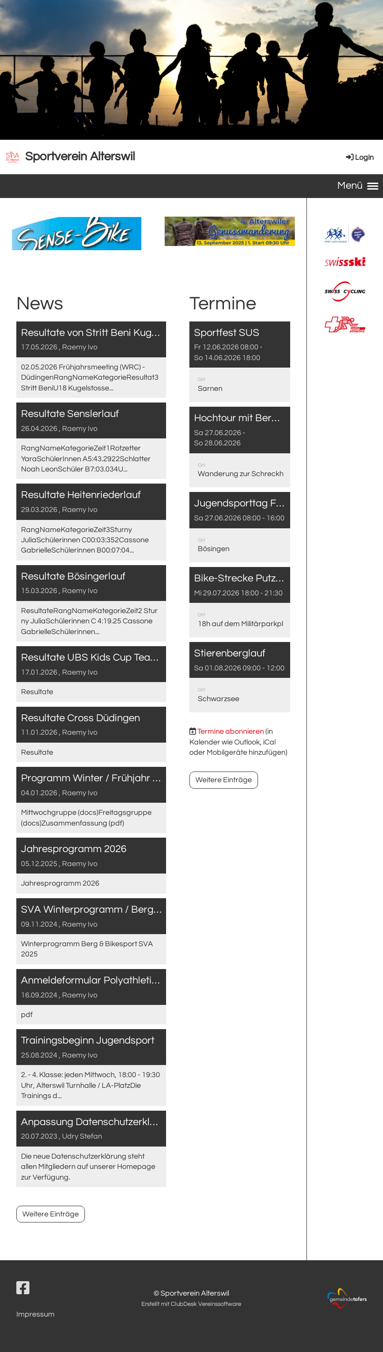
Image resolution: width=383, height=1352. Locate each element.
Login (359, 157)
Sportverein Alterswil (80, 156)
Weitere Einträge (50, 1214)
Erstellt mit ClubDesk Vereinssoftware (191, 1304)
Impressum (35, 1314)
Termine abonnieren (230, 731)
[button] (239, 361)
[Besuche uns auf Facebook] (22, 1289)
